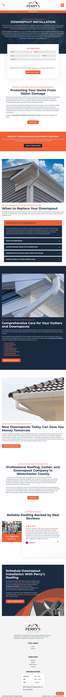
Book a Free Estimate (15, 600)
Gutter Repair (9, 345)
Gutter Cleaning (9, 342)
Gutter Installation (10, 344)
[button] (62, 5)
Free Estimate (33, 11)
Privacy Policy (43, 66)
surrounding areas (16, 582)
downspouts (21, 31)
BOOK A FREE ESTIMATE (33, 145)
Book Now (33, 121)
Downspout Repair (10, 352)
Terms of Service (36, 66)
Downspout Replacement (12, 354)
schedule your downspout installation (28, 593)
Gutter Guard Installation (12, 351)
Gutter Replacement (11, 347)
